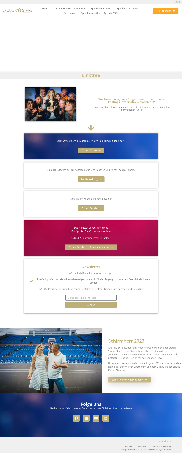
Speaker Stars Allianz (128, 8)
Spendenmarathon (101, 8)
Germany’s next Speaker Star (69, 8)
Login (178, 1)
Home (45, 8)
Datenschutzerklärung (162, 446)
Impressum (142, 446)
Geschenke (69, 13)
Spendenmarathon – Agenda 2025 (99, 13)
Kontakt (128, 446)
